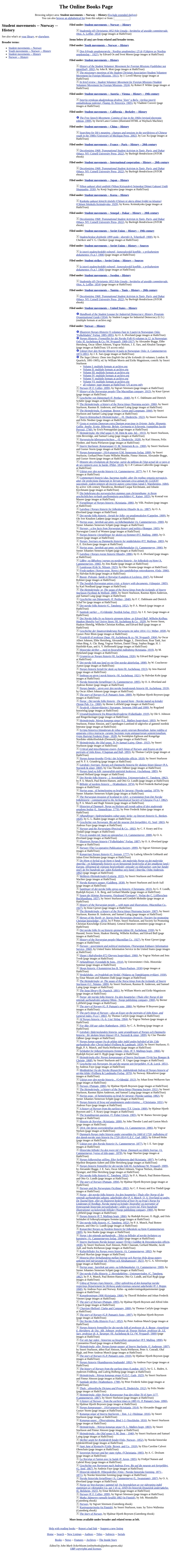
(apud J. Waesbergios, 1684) (122, 480)
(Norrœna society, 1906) (118, 404)
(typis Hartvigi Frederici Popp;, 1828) (121, 733)
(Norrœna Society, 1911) (119, 1089)
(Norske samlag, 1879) (119, 790)
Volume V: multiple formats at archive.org (105, 378)
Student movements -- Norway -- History (107, 24)
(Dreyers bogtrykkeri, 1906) (109, 955)
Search (60, 1534)
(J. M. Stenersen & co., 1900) (113, 446)
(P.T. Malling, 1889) (119, 534)
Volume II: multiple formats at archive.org (105, 369)
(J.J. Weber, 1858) (123, 630)
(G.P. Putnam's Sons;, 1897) (106, 1314)
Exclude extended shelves (122, 14)
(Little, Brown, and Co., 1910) (108, 1446)
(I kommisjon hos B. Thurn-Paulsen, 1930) (111, 968)
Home (50, 1534)
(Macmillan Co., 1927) (110, 939)
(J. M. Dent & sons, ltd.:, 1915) (113, 432)
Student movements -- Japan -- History (106, 180)
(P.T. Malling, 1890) (121, 1340)
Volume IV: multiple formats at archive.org (106, 375)
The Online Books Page (86, 7)
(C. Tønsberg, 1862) (124, 777)
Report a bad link (87, 1528)
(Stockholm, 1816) (113, 1420)
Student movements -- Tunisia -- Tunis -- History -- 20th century (121, 290)
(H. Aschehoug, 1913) (113, 669)
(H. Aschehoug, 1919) (124, 688)
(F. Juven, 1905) (108, 1459)
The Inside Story (108, 1539)
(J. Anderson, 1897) (124, 1346)
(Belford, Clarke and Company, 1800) (105, 1308)
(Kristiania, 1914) (109, 1407)
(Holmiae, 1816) (115, 1413)
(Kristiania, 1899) (101, 1121)
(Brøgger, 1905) (120, 528)
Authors (88, 1534)
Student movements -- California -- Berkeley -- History (115, 111)
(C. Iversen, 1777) (104, 854)
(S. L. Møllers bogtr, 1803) (116, 1426)
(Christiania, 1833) (116, 889)
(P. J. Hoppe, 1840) (121, 1286)
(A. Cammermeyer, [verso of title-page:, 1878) (119, 1152)
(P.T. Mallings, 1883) (122, 541)
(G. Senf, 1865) (122, 822)
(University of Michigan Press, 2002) (121, 134)
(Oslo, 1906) (124, 570)
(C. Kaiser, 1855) (116, 495)
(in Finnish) (107, 1497)
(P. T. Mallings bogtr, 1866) (103, 1216)
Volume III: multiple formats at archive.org (106, 372)
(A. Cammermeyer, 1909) (122, 1267)
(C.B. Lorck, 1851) (124, 1063)
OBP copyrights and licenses (85, 1548)
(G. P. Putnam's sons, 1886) (106, 1006)
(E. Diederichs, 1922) (112, 417)
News (68, 1539)
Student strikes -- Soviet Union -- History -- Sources (113, 260)
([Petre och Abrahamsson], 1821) (119, 1259)
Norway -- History (18, 57)
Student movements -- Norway (25, 48)
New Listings (74, 1534)
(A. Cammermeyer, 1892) (116, 1251)
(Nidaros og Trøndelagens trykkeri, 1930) (123, 974)
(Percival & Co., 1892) (108, 828)
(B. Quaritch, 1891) (100, 990)
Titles (99, 1534)
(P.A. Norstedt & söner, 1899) (121, 1034)
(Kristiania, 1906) (101, 1295)
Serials (121, 1534)
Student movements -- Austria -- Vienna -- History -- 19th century (121, 93)
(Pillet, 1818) (123, 463)
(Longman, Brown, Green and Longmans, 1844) (116, 410)
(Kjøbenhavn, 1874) (107, 784)
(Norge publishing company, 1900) (123, 1202)
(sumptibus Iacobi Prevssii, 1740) (121, 426)
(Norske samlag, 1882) (119, 1095)
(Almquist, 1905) (124, 583)
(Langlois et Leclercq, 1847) (114, 577)
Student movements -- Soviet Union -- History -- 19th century (119, 230)
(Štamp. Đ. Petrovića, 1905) (116, 101)
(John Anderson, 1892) (122, 866)
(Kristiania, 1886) (107, 502)
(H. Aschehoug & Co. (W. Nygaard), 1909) (122, 1330)
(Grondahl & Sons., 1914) (101, 961)
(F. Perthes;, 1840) (105, 397)
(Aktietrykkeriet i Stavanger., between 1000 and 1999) (114, 707)
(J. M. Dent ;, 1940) (107, 1433)
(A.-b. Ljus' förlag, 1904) (104, 1019)
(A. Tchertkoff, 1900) (116, 236)
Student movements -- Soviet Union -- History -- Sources (116, 245)
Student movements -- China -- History (106, 126)
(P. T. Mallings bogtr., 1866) (120, 1051)
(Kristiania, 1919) (117, 649)
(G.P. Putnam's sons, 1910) (105, 1355)
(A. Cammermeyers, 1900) (122, 522)
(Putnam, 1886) (93, 1086)
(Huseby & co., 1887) (115, 509)
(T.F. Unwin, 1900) (113, 1108)
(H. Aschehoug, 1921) (110, 675)
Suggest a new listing (111, 1528)
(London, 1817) (113, 1368)
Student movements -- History (25, 54)
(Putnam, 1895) (99, 1301)
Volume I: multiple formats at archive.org (105, 366)
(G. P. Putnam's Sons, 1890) (123, 1401)
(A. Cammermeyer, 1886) (116, 1127)
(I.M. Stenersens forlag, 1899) (115, 452)
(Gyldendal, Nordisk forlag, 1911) (108, 612)
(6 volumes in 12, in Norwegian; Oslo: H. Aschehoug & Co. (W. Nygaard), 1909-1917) (121, 340)
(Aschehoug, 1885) (119, 771)
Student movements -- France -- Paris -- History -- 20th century (120, 144)
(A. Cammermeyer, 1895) (110, 681)
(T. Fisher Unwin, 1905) (108, 1115)
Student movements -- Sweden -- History (107, 275)
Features (78, 1539)
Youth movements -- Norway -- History (30, 51)
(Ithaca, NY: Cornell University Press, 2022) (120, 152)
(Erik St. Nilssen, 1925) (99, 567)
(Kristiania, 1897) (117, 1159)
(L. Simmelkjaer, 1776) (119, 808)
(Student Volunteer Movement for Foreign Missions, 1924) (119, 84)
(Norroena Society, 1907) (119, 911)
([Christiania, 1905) (112, 1452)
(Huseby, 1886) (106, 554)
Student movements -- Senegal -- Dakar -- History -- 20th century (121, 213)
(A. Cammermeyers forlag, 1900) (118, 1237)
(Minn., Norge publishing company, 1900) (119, 998)
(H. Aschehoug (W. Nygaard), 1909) (124, 1166)
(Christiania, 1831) (121, 1102)
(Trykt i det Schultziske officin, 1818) (112, 758)
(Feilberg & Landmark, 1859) (117, 1043)
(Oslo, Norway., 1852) (111, 1439)
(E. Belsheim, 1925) (122, 1487)
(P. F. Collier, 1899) (95, 388)
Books (58, 1539)
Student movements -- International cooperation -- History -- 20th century (126, 162)
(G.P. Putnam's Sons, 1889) (106, 694)
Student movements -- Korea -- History (106, 195)
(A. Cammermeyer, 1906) (121, 547)
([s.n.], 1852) (101, 1321)
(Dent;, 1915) (115, 742)
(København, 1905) (103, 1025)
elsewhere (43, 36)
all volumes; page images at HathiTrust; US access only (113, 384)
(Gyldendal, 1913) (108, 1079)
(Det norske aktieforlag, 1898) (113, 662)
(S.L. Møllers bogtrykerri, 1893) (118, 720)
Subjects (110, 1534)
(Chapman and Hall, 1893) (119, 750)
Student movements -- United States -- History (110, 308)
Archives (91, 1539)
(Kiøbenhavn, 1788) (100, 1381)
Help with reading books (62, 1528)
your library (28, 36)
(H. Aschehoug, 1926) (108, 656)
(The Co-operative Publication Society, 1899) (109, 847)
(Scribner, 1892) (104, 1188)
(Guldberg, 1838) (102, 882)
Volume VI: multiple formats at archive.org (106, 381)
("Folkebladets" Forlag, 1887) (110, 841)
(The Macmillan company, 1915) (115, 391)
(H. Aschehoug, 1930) (117, 930)
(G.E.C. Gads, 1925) (112, 1375)
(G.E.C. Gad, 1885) (121, 1136)
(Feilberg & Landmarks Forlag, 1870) (122, 1072)
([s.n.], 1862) (121, 798)
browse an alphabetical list (70, 18)
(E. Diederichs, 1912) (113, 1388)
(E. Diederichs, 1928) (110, 439)
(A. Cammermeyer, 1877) (111, 471)
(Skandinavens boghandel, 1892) (106, 1362)
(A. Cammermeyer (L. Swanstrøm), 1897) (119, 1478)
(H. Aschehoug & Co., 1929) (122, 620)
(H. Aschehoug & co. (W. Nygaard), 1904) (118, 637)
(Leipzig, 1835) (102, 876)
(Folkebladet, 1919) (114, 713)
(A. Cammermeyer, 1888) (116, 835)
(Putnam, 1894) (99, 1181)
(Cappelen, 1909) (123, 515)
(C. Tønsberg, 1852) (104, 605)
